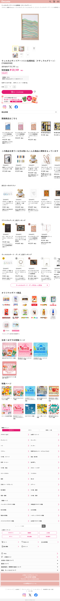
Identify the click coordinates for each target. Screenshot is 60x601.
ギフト (10, 536)
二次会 (48, 533)
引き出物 (29, 536)
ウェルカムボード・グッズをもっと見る (29, 285)
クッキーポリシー (37, 589)
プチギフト (11, 533)
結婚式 (29, 533)
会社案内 (17, 589)
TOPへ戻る (30, 591)
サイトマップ (10, 589)
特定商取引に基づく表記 (48, 589)
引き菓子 (48, 536)
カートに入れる (17, 92)
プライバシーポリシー (26, 589)
